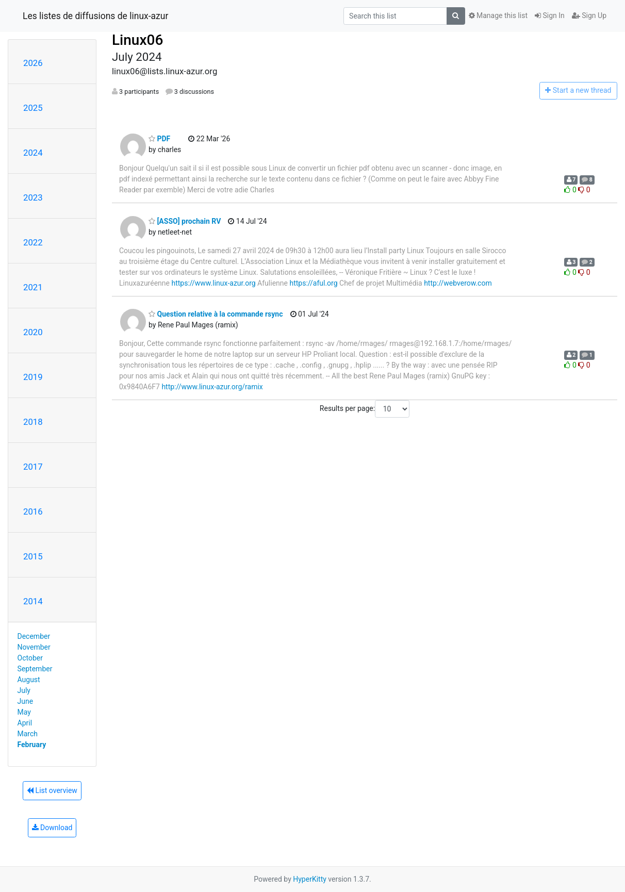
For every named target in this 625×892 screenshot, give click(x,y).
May (24, 712)
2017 (33, 466)
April (25, 723)
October (30, 658)
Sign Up (589, 15)
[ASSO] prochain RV (185, 221)
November (34, 647)
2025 (33, 108)
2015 (33, 556)
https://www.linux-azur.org (213, 283)
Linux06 (137, 39)
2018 (33, 422)
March (28, 734)
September (35, 669)
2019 (33, 377)
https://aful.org (313, 283)
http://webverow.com (458, 283)
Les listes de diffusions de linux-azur (95, 16)
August (29, 679)
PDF (159, 139)
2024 (33, 152)
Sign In (550, 15)
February (32, 744)
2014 (33, 601)
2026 (33, 63)
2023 (33, 197)
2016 (33, 511)
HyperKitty (309, 879)
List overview (52, 790)
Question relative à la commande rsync (216, 314)
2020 (33, 332)
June (26, 701)
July (24, 690)
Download (52, 827)
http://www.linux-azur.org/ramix (211, 387)
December (34, 636)
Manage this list (498, 15)
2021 (33, 287)
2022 (33, 242)
